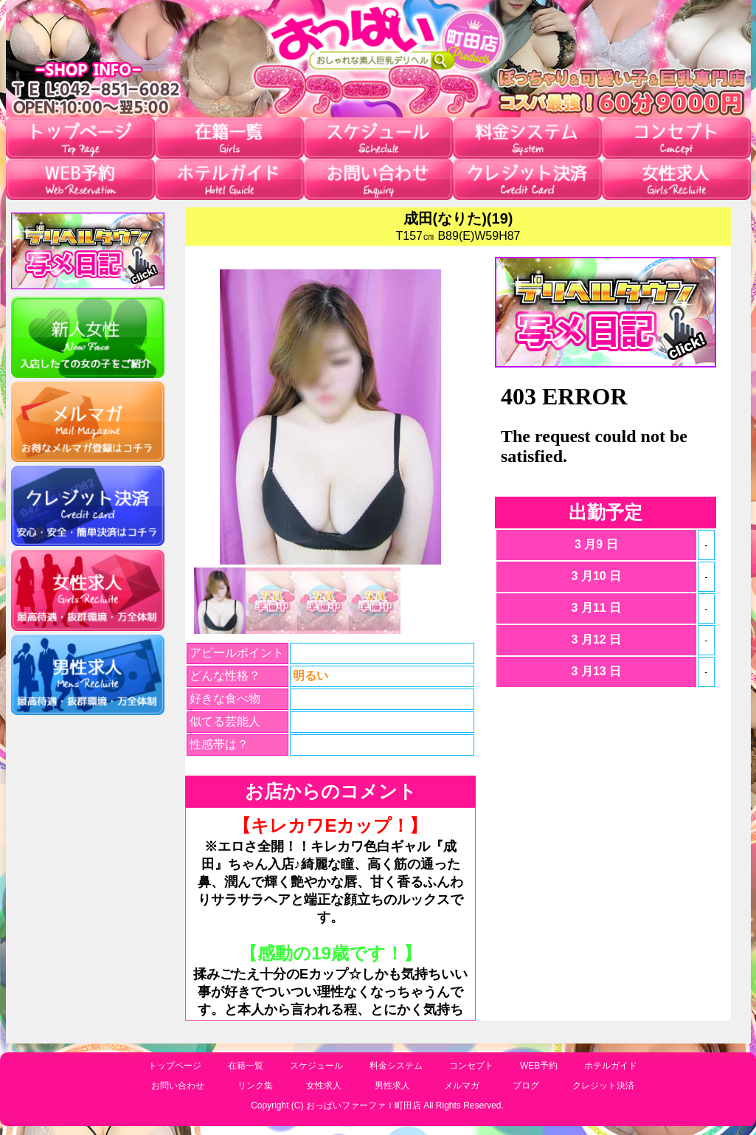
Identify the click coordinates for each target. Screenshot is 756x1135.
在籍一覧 (245, 1065)
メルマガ (461, 1085)
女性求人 (323, 1085)
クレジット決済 (603, 1085)
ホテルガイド (610, 1065)
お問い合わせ (177, 1085)
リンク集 (255, 1085)
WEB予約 (539, 1065)
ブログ (526, 1085)
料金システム (396, 1065)
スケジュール (316, 1065)
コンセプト (471, 1065)
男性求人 (392, 1085)
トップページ (174, 1065)
